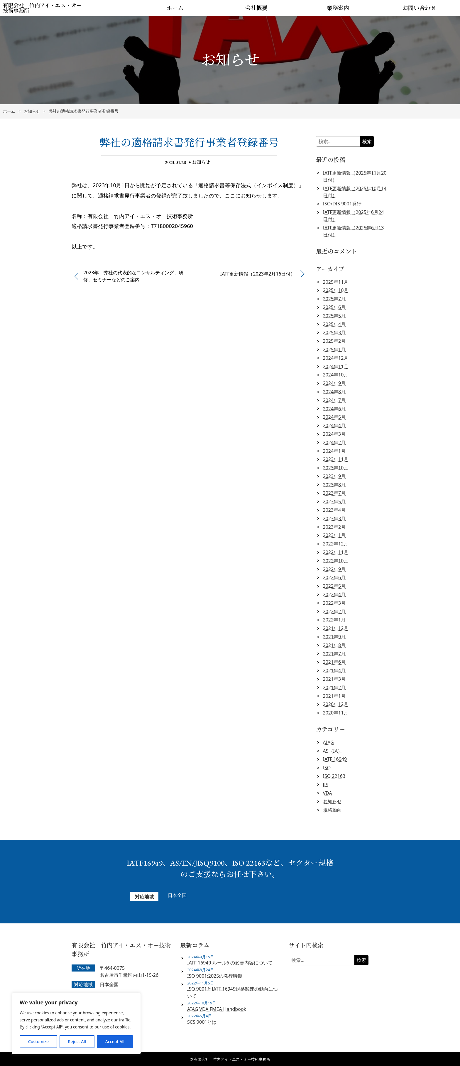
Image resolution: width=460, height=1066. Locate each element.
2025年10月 (336, 290)
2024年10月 (336, 374)
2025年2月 (334, 341)
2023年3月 (334, 518)
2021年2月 (334, 687)
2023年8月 (334, 485)
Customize (38, 1041)
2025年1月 (334, 349)
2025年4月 (334, 324)
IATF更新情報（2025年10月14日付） (355, 192)
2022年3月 (334, 603)
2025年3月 (334, 332)
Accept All (114, 1041)
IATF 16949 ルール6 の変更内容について (230, 962)
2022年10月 (336, 561)
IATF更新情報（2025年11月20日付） (355, 176)
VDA (327, 793)
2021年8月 (334, 645)
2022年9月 (334, 569)
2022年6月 (334, 577)
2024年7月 (334, 400)
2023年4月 (334, 510)
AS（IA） (333, 751)
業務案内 (338, 8)
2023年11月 (336, 459)
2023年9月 (334, 476)
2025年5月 (334, 315)
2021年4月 (334, 670)
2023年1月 (334, 535)
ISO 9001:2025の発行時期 (214, 976)
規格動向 (332, 810)
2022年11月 (336, 552)
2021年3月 (334, 679)
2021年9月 (334, 636)
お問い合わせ (419, 8)
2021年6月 (334, 662)
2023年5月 (334, 501)
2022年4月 (334, 594)
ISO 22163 (334, 776)
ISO (327, 767)
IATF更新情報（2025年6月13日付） (353, 231)
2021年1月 (334, 696)
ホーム (175, 8)
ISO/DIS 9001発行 (342, 203)
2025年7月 (334, 298)
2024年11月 (336, 366)
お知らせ (32, 111)
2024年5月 (334, 417)
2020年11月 (336, 712)
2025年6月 (334, 307)
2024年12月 (336, 358)
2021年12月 (336, 628)
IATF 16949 (335, 759)
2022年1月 (334, 619)
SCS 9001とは (202, 1022)
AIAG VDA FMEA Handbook (216, 1009)
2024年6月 (334, 409)
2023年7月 (334, 493)
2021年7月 (334, 654)
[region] (76, 1023)
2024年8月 (334, 391)
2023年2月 (334, 527)
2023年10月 (336, 467)
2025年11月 (336, 282)
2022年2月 (334, 611)
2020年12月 (336, 704)
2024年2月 (334, 442)
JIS (326, 784)
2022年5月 (334, 586)
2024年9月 (334, 383)
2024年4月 (334, 425)
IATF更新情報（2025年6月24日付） (353, 215)
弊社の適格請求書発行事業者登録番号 (84, 111)
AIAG (328, 742)
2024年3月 (334, 434)
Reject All (77, 1041)
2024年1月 (334, 451)
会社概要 (256, 8)
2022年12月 (336, 543)
